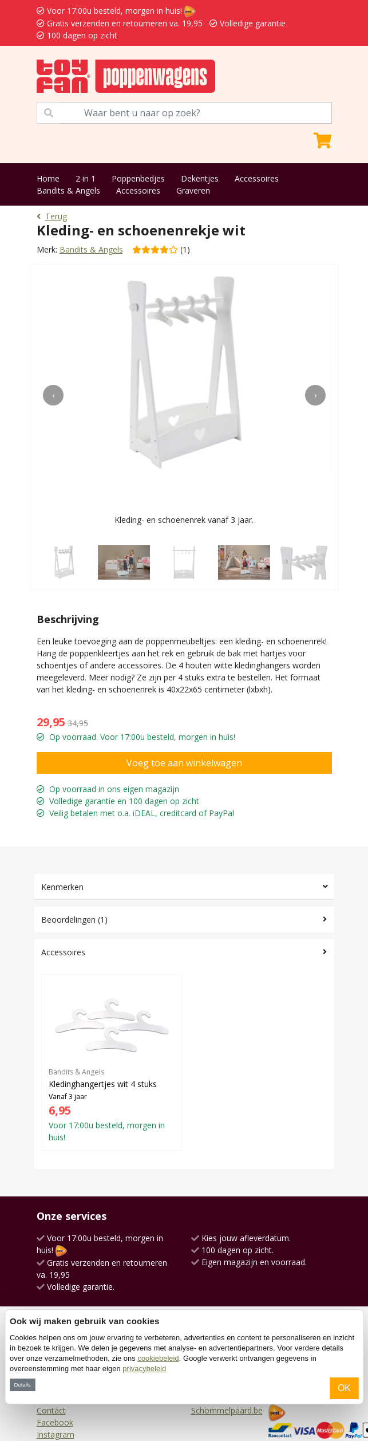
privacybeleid (144, 1368)
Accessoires (257, 178)
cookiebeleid (158, 1358)
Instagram (55, 1434)
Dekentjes (200, 178)
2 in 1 (86, 178)
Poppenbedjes (138, 178)
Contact (51, 1410)
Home (48, 178)
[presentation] (53, 395)
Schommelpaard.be (227, 1410)
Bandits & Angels (68, 190)
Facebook (55, 1422)
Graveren (193, 190)
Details (22, 1384)
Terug (52, 216)
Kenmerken (62, 886)
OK (344, 1388)
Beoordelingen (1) (74, 919)
